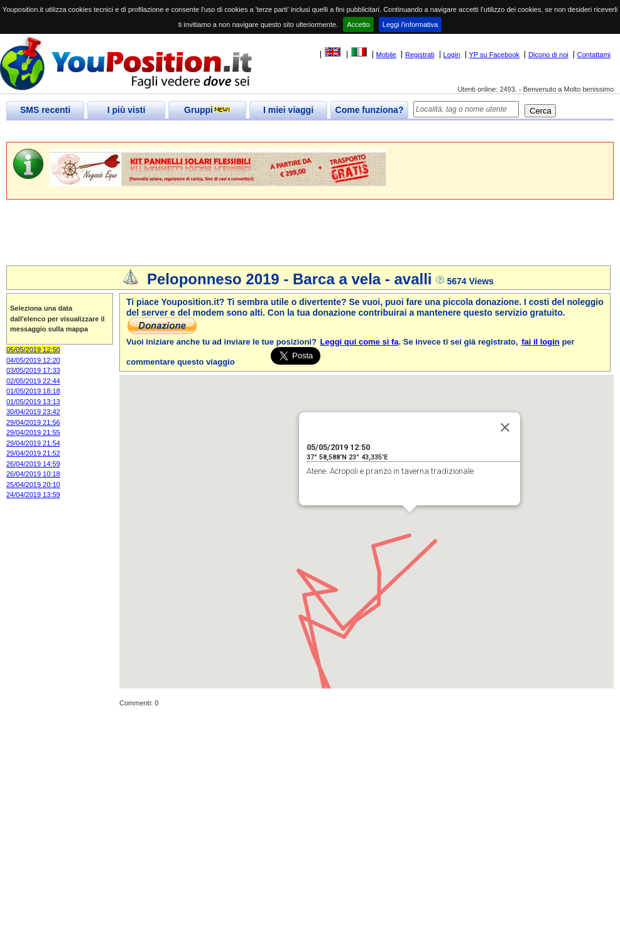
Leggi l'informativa (410, 24)
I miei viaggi (288, 110)
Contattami (594, 54)
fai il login (540, 341)
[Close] (505, 427)
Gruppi (207, 110)
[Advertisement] (235, 131)
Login (451, 54)
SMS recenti (45, 110)
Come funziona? (369, 110)
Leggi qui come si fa (359, 341)
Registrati (419, 54)
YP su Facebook (494, 54)
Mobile (386, 54)
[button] (409, 523)
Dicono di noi (548, 54)
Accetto (358, 24)
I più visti (126, 110)
